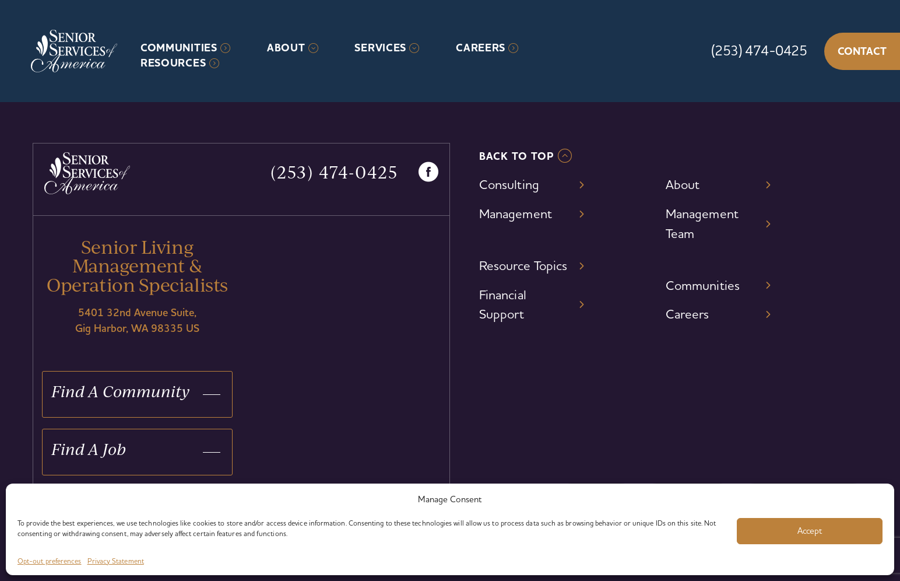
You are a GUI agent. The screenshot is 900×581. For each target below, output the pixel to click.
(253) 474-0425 (759, 50)
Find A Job (88, 449)
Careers (480, 48)
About (286, 48)
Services (380, 48)
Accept (809, 530)
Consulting (509, 184)
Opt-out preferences (49, 560)
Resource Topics (523, 265)
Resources (173, 63)
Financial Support (502, 304)
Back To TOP (516, 156)
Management (515, 213)
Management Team (702, 223)
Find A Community (120, 391)
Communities (178, 48)
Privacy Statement (115, 560)
